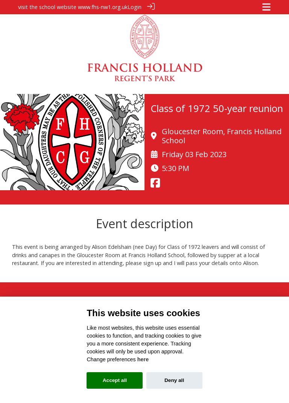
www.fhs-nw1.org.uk (103, 7)
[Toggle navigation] (266, 7)
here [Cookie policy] (143, 359)
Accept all (115, 380)
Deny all (174, 380)
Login (134, 7)
